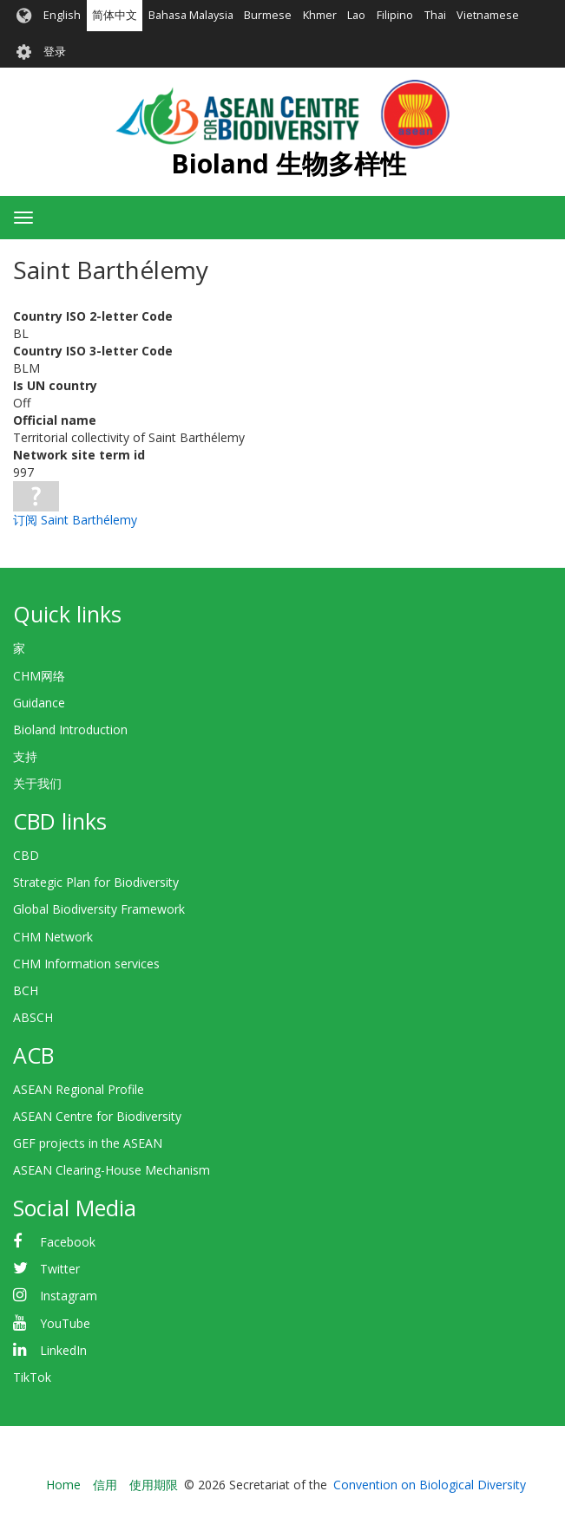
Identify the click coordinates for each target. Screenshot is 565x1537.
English (62, 15)
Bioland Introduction (70, 729)
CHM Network (53, 936)
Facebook (67, 1242)
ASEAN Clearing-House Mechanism (111, 1170)
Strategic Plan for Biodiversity (96, 882)
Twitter (60, 1268)
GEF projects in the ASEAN (87, 1143)
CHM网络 (39, 676)
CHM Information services (86, 963)
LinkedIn (63, 1350)
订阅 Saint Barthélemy (75, 519)
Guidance (39, 702)
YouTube (65, 1323)
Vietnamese (488, 15)
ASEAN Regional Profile (78, 1089)
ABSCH (33, 1017)
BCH (25, 990)
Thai (435, 15)
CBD (26, 855)
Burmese (268, 15)
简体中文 (114, 15)
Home (63, 1484)
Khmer (320, 15)
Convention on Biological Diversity (429, 1484)
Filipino (395, 15)
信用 (105, 1484)
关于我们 (37, 783)
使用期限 (153, 1484)
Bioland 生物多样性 (288, 163)
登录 (54, 51)
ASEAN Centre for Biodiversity (97, 1116)
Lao (356, 15)
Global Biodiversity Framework (99, 909)
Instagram (68, 1295)
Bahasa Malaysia (190, 15)
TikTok (32, 1377)
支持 (25, 756)
